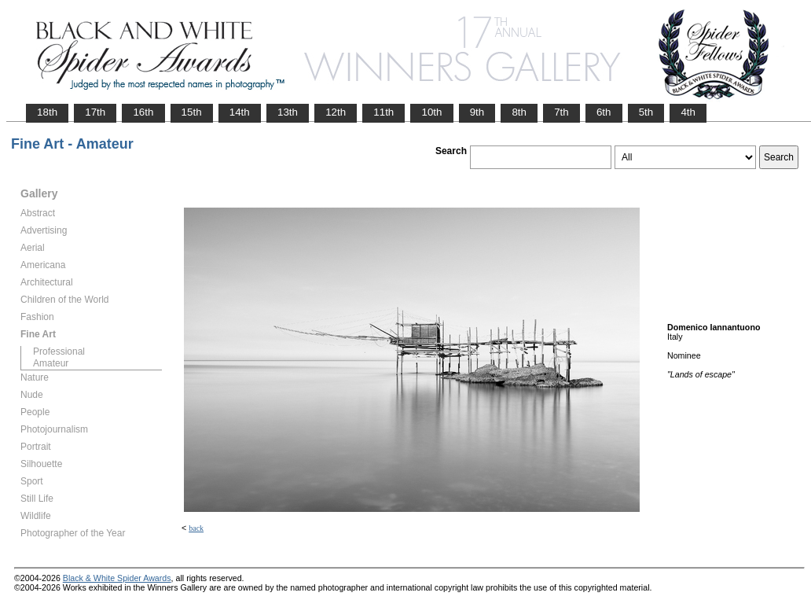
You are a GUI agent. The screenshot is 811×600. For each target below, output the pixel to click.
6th (604, 112)
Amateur (50, 363)
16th (143, 112)
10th (431, 112)
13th (287, 112)
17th (95, 112)
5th (646, 112)
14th (240, 112)
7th (561, 112)
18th (47, 112)
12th (335, 112)
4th (688, 112)
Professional (59, 351)
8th (519, 112)
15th (192, 112)
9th (477, 112)
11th (383, 112)
